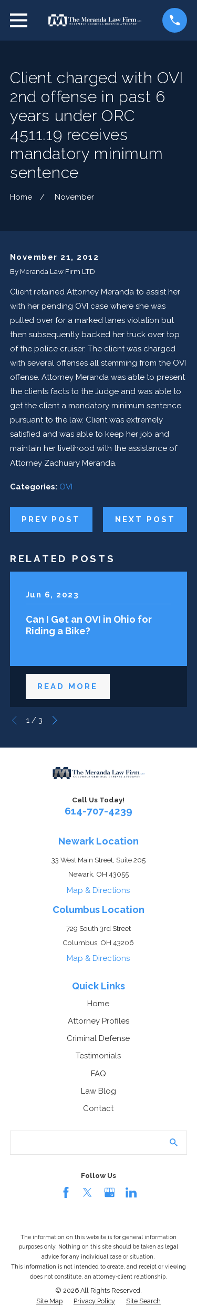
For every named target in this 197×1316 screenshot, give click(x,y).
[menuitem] (49, 1301)
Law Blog (98, 1091)
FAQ (98, 1073)
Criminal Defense (98, 1038)
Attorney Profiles (98, 1021)
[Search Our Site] (174, 1142)
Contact (98, 1108)
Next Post (145, 519)
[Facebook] (65, 1192)
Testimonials (98, 1055)
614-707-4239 (98, 811)
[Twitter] (87, 1192)
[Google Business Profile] (109, 1192)
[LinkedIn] (131, 1192)
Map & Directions (98, 890)
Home (98, 1003)
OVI (65, 487)
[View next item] (54, 720)
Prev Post (51, 519)
